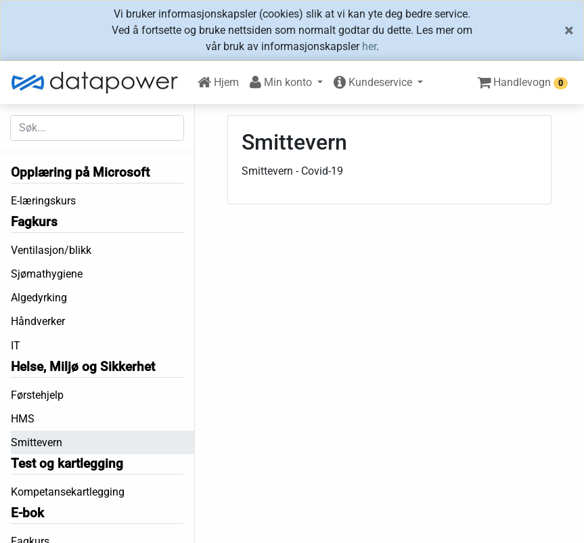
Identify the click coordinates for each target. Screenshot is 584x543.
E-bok (27, 513)
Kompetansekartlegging (68, 491)
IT (15, 345)
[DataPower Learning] (99, 82)
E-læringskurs (43, 200)
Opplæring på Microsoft (80, 172)
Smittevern (36, 442)
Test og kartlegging (67, 463)
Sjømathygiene (47, 273)
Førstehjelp (37, 395)
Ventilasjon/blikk (51, 250)
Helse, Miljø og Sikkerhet (83, 366)
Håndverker (38, 321)
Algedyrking (39, 297)
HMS (23, 418)
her (369, 46)
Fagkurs (34, 222)
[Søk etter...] (97, 128)
